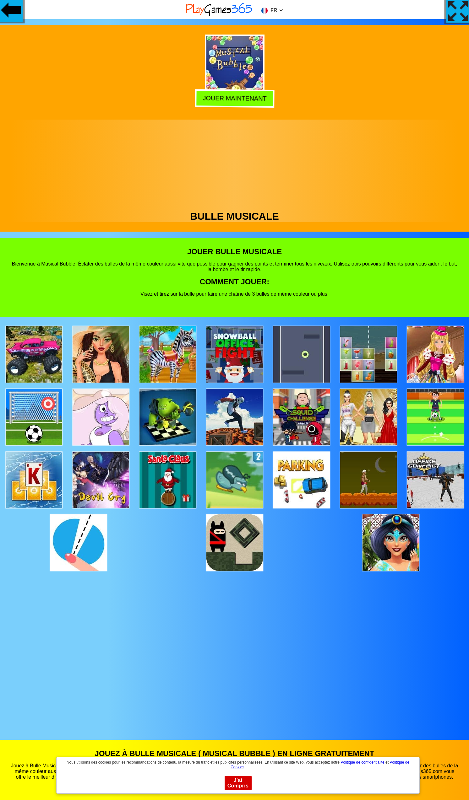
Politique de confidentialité (362, 762)
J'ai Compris (238, 782)
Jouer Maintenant (234, 97)
